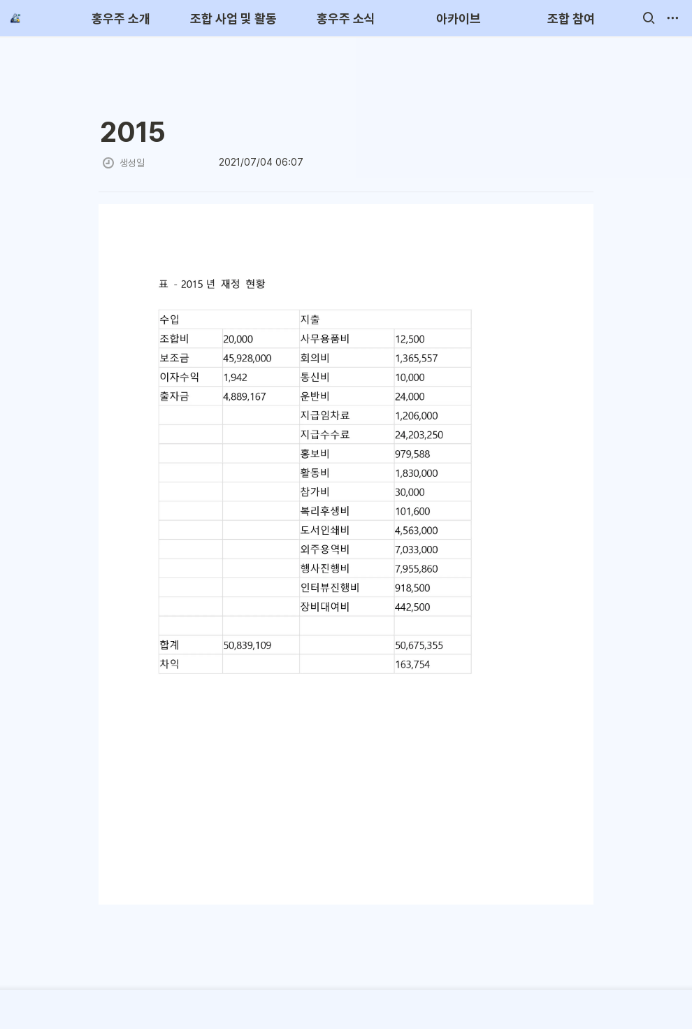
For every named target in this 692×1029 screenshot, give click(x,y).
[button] (648, 18)
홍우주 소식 (346, 18)
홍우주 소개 (121, 18)
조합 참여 (571, 18)
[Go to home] (15, 18)
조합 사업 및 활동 (233, 18)
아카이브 (458, 18)
